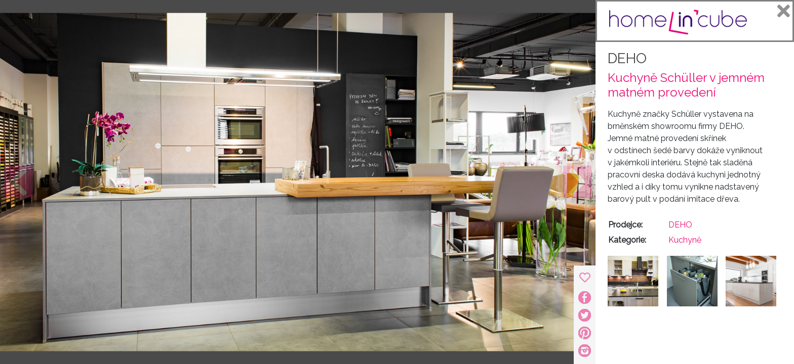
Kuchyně (684, 240)
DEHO (627, 58)
